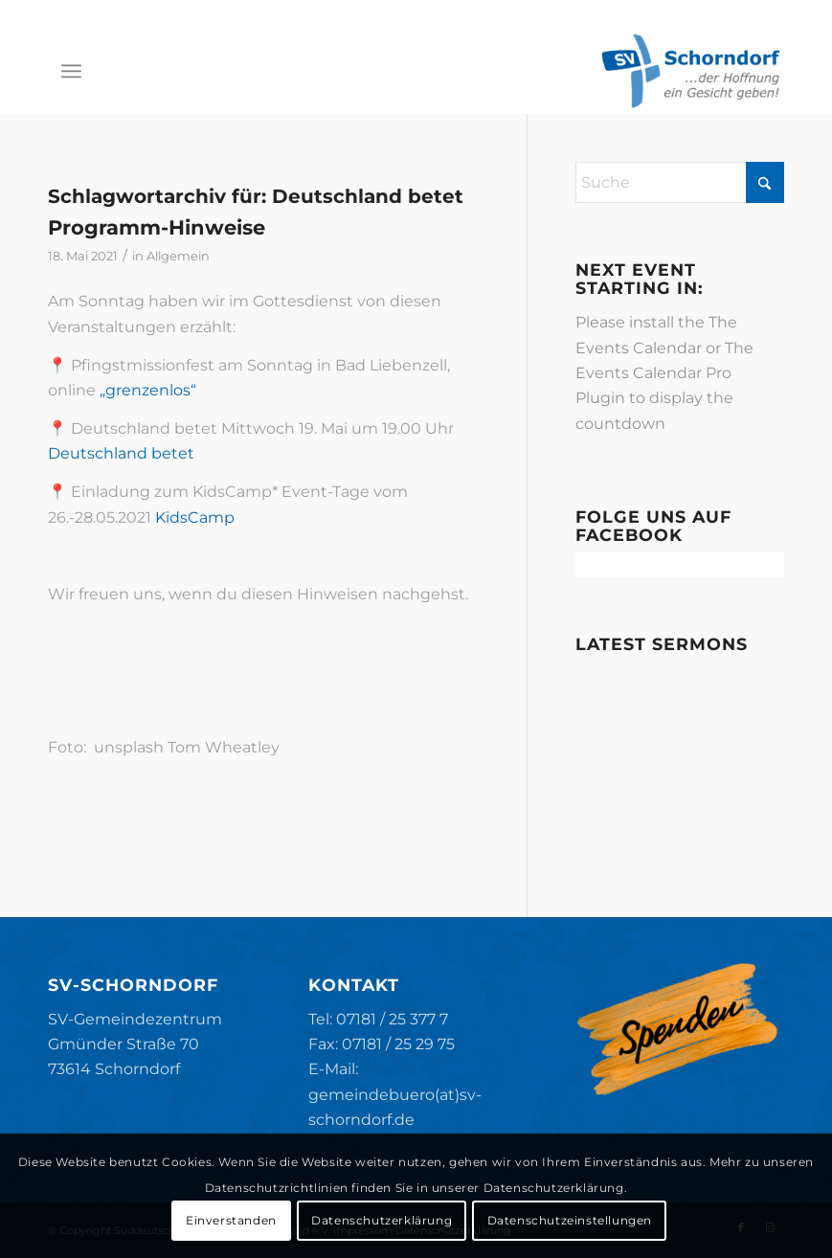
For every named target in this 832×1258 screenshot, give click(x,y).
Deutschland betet (121, 453)
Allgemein (178, 255)
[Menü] (71, 71)
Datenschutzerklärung (381, 1220)
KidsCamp (195, 517)
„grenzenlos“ (148, 390)
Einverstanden (231, 1220)
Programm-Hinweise (156, 227)
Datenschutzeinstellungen (569, 1220)
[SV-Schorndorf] (690, 71)
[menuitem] (71, 71)
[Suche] (679, 182)
